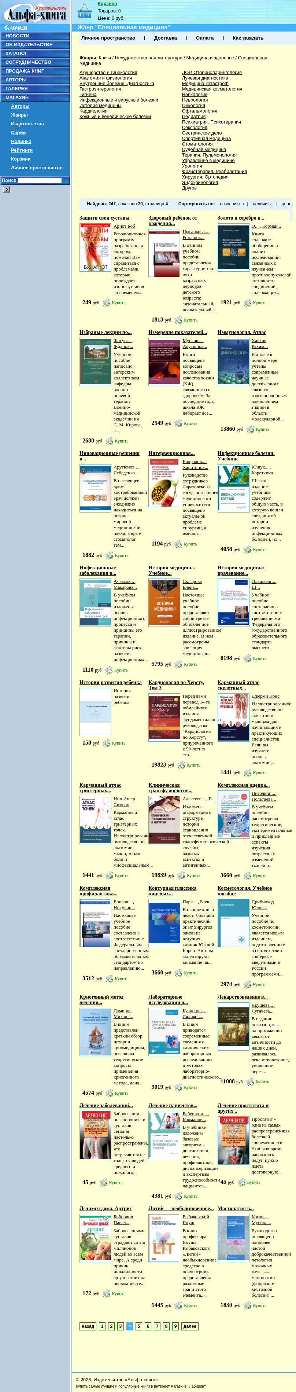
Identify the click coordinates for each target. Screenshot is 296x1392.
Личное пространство (37, 167)
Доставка (165, 38)
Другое (189, 188)
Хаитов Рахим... (260, 343)
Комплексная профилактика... (98, 890)
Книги (105, 57)
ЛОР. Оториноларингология (212, 72)
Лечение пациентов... (172, 1105)
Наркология (195, 94)
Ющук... (261, 467)
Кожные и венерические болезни (115, 116)
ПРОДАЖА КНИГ (24, 71)
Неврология (195, 100)
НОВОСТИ (17, 35)
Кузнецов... (194, 1010)
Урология (192, 166)
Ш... (256, 587)
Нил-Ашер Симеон (124, 801)
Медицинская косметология (212, 89)
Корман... (271, 226)
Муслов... (192, 340)
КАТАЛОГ (16, 53)
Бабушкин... (195, 1113)
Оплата (205, 38)
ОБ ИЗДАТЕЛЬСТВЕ (28, 44)
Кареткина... (264, 472)
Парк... (189, 901)
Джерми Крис (266, 696)
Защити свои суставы (104, 218)
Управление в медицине (208, 160)
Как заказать (248, 38)
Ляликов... (192, 1016)
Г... (211, 798)
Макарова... (125, 587)
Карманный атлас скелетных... (238, 685)
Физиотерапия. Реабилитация (214, 171)
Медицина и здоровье (210, 57)
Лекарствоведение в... (243, 997)
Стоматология (197, 144)
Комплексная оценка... (244, 785)
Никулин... (124, 907)
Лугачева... (262, 1011)
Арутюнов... (194, 346)
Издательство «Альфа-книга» (126, 1379)
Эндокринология (200, 182)
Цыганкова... (195, 231)
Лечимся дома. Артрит (105, 1208)
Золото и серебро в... (241, 218)
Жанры (19, 115)
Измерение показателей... (177, 332)
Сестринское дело (202, 133)
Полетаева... (264, 799)
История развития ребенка (110, 682)
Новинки (21, 141)
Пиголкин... (264, 793)
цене (287, 203)
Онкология (193, 105)
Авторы (20, 106)
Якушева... (263, 1005)
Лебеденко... (126, 472)
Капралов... (194, 461)
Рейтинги (22, 150)
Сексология (194, 127)
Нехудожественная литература (148, 57)
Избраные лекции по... (105, 332)
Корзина (20, 159)
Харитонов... (195, 467)
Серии (18, 132)
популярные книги (134, 1386)
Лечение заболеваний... (106, 1105)
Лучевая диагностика (205, 78)
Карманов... (194, 1119)
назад (88, 1326)
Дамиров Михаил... (123, 1013)
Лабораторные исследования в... (168, 999)
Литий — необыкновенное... (181, 1208)
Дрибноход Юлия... (263, 904)
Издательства (27, 123)
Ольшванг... (264, 581)
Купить (119, 302)
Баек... (206, 901)
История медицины (100, 105)
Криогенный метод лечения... (101, 999)
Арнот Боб (124, 226)
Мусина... (261, 1222)
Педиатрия (194, 116)
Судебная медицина (204, 149)
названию (230, 203)
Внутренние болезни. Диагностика (116, 83)
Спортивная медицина (206, 138)
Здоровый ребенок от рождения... (172, 220)
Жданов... (123, 346)
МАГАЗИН (17, 97)
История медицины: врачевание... (241, 570)
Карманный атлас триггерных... (100, 787)
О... (256, 226)
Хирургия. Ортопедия (205, 177)
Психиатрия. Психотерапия (211, 122)
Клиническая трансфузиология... (170, 787)
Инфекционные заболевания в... (97, 570)
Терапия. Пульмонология (209, 155)
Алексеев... (194, 798)
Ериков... (123, 901)
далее (190, 1326)
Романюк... (193, 237)
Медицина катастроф (205, 83)
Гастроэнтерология (100, 89)
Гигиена (87, 94)
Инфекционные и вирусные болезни (118, 100)
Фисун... (123, 340)
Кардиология (93, 111)
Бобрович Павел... (123, 1219)
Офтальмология (199, 111)
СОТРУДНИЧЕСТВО (28, 62)
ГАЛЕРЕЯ (16, 88)
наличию (262, 203)
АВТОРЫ (15, 79)
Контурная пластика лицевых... (172, 890)
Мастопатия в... (236, 1208)
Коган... (260, 1216)
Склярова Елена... (191, 584)
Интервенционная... (171, 453)
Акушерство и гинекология (108, 72)
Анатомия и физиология (105, 78)
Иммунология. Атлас (242, 332)
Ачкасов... (124, 581)
